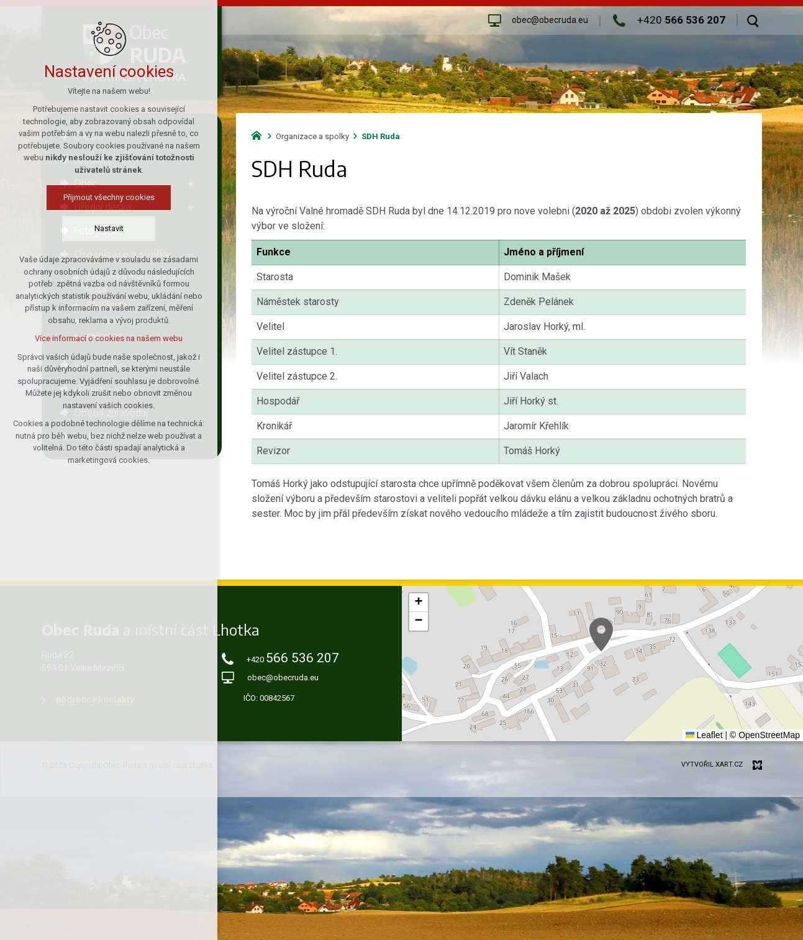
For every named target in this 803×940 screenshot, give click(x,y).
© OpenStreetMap (765, 735)
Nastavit (109, 228)
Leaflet (704, 735)
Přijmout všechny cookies (109, 197)
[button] (601, 634)
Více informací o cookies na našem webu (109, 338)
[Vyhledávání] (753, 20)
